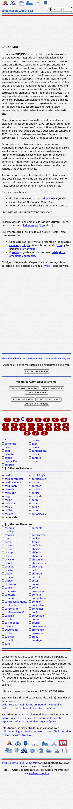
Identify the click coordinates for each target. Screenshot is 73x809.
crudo (8, 633)
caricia (36, 503)
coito (35, 587)
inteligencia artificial (39, 773)
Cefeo (8, 542)
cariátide (37, 496)
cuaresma (37, 633)
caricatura (10, 503)
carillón (9, 510)
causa (8, 538)
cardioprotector (14, 479)
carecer (36, 486)
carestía (9, 489)
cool (34, 612)
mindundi (41, 704)
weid (47, 265)
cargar (35, 493)
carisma (9, 528)
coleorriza (10, 591)
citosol (36, 577)
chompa (9, 566)
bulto (5, 718)
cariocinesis (39, 514)
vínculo (32, 718)
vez (24, 718)
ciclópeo (14, 245)
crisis (55, 252)
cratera (9, 626)
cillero (8, 573)
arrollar (28, 731)
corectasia (38, 615)
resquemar (50, 708)
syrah (15, 708)
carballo (9, 464)
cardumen (11, 486)
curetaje (37, 640)
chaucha (37, 556)
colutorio (10, 594)
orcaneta (15, 718)
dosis (62, 252)
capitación (11, 461)
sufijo (15, 252)
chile (4, 731)
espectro (7, 721)
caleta (35, 447)
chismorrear (39, 563)
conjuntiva (38, 605)
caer (34, 443)
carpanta (37, 528)
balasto (37, 708)
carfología (10, 493)
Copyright (31, 762)
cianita (8, 570)
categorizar (38, 535)
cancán (36, 454)
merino (66, 731)
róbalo (56, 731)
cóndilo (36, 601)
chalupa (9, 552)
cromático (38, 629)
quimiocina (26, 704)
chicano (9, 559)
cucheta (9, 636)
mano (47, 731)
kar (42, 225)
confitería (10, 605)
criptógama (11, 629)
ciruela (9, 577)
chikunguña (39, 559)
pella (4, 704)
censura (9, 545)
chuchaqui (38, 566)
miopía (26, 245)
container (37, 608)
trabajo (26, 735)
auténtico (32, 721)
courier (36, 622)
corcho (58, 718)
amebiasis (15, 256)
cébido (36, 538)
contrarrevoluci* (14, 612)
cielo (35, 570)
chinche (9, 563)
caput (35, 461)
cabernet (25, 708)
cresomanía (39, 626)
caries (8, 507)
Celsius (36, 542)
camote (9, 454)
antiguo (30, 248)
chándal (36, 552)
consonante (11, 608)
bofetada (19, 721)
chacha (36, 549)
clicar (35, 580)
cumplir (9, 640)
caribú (35, 500)
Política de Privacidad (13, 762)
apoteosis (29, 256)
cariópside (46, 198)
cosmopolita (12, 622)
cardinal (9, 475)
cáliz (7, 450)
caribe (8, 500)
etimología (15, 731)
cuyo (7, 643)
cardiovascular (13, 482)
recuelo (13, 704)
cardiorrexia (39, 479)
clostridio (10, 584)
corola (8, 619)
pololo (38, 731)
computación (39, 598)
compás (9, 598)
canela (8, 457)
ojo (22, 248)
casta (35, 531)
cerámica (37, 545)
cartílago (10, 531)
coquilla (9, 615)
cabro (35, 440)
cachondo (10, 443)
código (8, 587)
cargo (8, 496)
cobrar (36, 584)
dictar (6, 735)
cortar (35, 619)
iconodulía (54, 704)
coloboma (38, 591)
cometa (36, 594)
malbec (6, 708)
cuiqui (35, 636)
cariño (35, 510)
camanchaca (39, 450)
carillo (35, 507)
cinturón (37, 573)
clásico (8, 580)
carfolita (37, 489)
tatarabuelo (45, 718)
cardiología (38, 475)
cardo (35, 482)
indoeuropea (30, 225)
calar (7, 447)
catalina (9, 535)
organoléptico (48, 721)
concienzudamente (16, 601)
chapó (8, 556)
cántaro (36, 457)
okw (59, 245)
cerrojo (9, 549)
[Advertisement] (36, 30)
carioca (9, 514)
